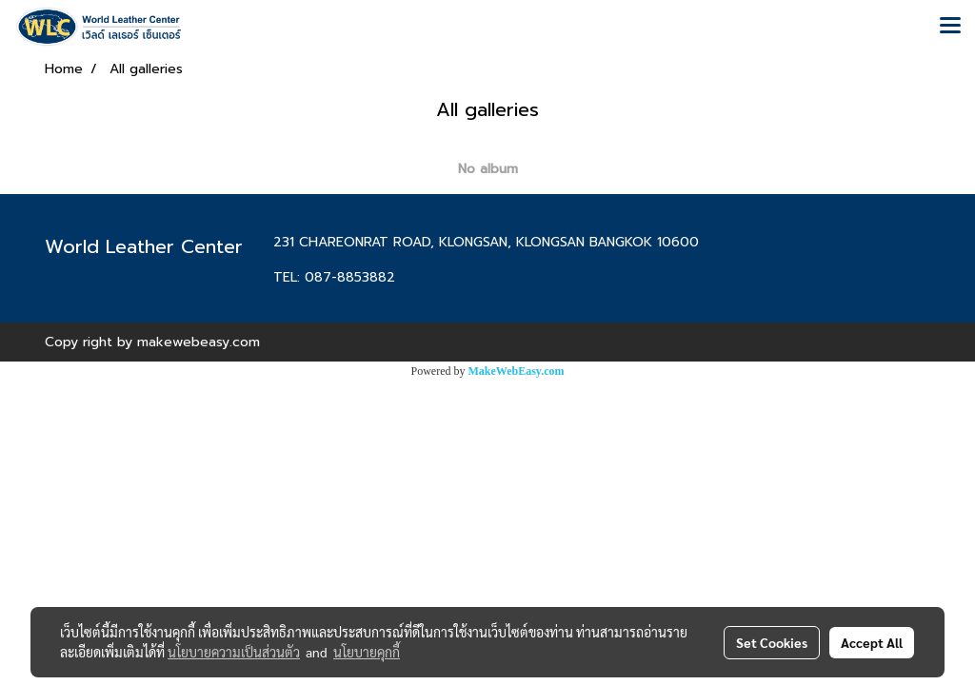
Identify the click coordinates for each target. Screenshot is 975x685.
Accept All (872, 642)
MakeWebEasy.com (516, 371)
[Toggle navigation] (950, 27)
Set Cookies (771, 642)
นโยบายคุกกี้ (366, 651)
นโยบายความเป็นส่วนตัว (234, 651)
